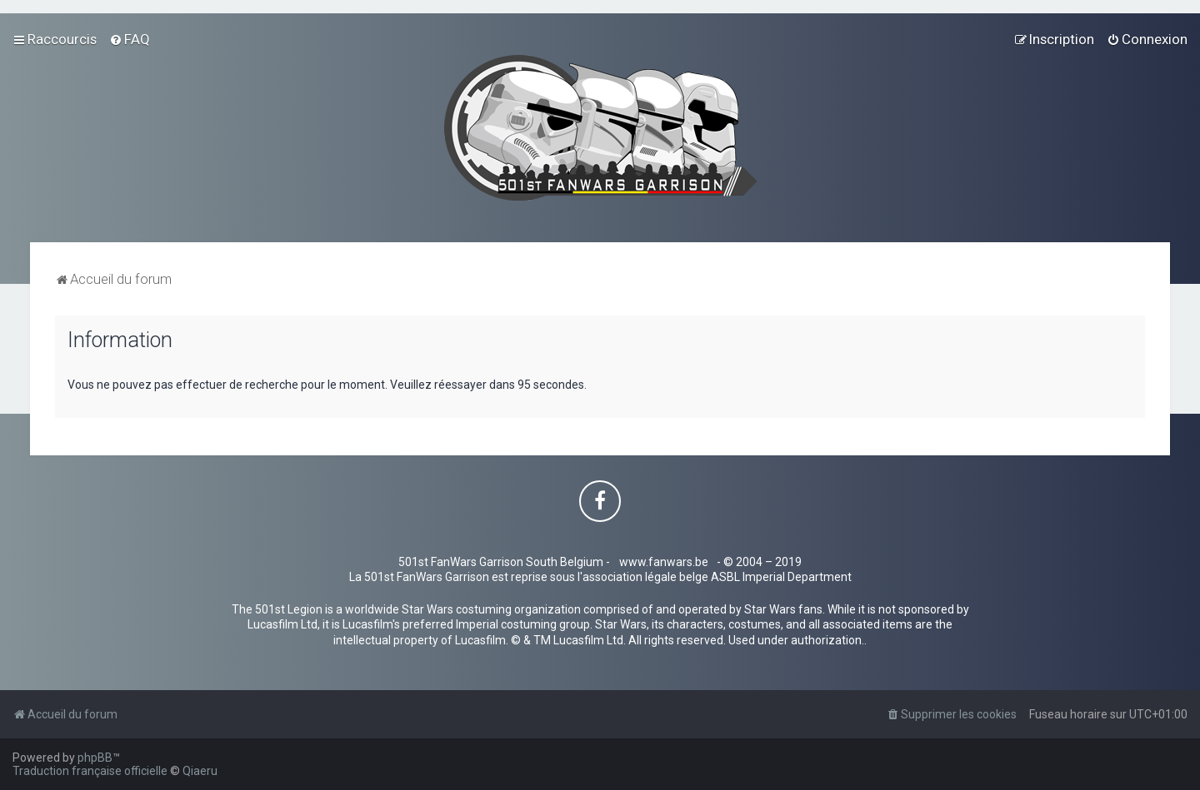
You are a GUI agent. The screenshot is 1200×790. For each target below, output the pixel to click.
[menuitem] (129, 39)
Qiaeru (200, 771)
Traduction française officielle (90, 771)
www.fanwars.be (663, 562)
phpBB (95, 757)
